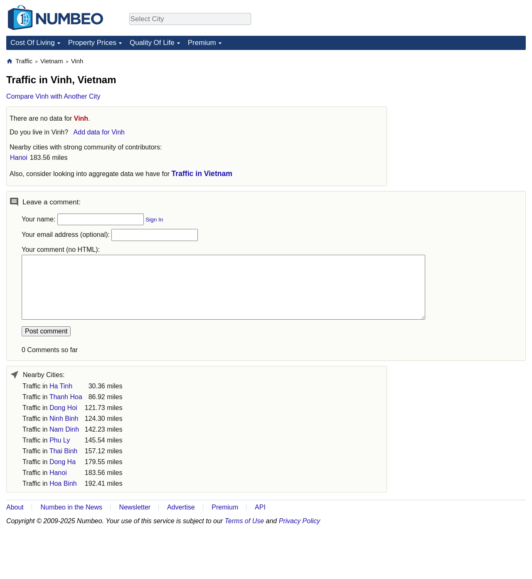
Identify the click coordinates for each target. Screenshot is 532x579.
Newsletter (135, 507)
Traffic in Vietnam (202, 173)
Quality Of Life (152, 43)
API (260, 507)
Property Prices (92, 43)
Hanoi (18, 157)
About (15, 507)
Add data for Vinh (99, 132)
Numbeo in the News (71, 507)
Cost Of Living (32, 43)
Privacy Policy (299, 520)
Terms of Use (244, 520)
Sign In (154, 219)
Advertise (181, 507)
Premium (202, 43)
